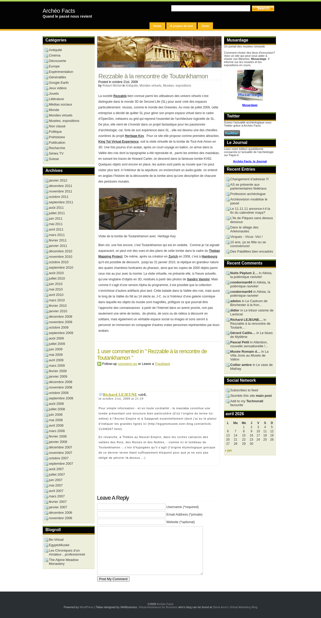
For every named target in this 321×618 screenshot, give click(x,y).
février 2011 (58, 240)
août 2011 (56, 208)
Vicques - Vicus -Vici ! (246, 237)
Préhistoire (57, 137)
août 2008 (56, 404)
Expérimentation (61, 72)
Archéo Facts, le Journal (250, 161)
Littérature (56, 99)
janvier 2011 (58, 246)
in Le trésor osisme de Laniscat (252, 312)
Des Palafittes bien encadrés (251, 251)
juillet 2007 (57, 474)
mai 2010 (56, 289)
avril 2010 (56, 295)
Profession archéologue (248, 194)
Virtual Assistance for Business (158, 607)
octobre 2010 (59, 262)
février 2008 (58, 436)
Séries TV (56, 153)
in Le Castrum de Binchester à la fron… (249, 303)
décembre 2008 (60, 382)
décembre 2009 (60, 316)
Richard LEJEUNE (120, 395)
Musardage (250, 105)
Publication (57, 142)
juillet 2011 (57, 213)
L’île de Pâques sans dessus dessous (251, 220)
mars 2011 (57, 235)
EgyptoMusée (59, 545)
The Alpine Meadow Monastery (64, 562)
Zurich (173, 256)
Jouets (54, 93)
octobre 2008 (59, 393)
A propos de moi (181, 25)
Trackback (162, 364)
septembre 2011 (61, 202)
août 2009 (56, 338)
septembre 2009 (61, 333)
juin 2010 (56, 284)
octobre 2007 (59, 458)
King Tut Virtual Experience (118, 141)
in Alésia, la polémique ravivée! (251, 275)
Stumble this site (251, 396)
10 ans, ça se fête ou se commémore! (248, 244)
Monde (54, 110)
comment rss (127, 364)
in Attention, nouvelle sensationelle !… (249, 344)
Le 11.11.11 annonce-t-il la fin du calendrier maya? (250, 210)
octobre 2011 (59, 197)
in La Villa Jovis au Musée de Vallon (249, 355)
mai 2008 (56, 420)
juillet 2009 (57, 344)
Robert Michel (112, 85)
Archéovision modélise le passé (249, 201)
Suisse (54, 159)
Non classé (57, 126)
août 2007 (56, 469)
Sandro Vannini (198, 279)
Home (157, 25)
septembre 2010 (61, 267)
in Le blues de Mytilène (251, 335)
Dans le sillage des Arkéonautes (244, 229)
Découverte (57, 61)
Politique (55, 132)
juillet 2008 (57, 409)
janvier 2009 (58, 376)
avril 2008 (56, 425)
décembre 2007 (60, 447)
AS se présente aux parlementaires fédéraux (248, 186)
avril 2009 (56, 360)
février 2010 (58, 306)
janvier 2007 (58, 507)
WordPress (87, 607)
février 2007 (58, 502)
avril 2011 (56, 229)
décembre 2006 (60, 513)
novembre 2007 (60, 453)
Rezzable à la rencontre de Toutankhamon (153, 76)
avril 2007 (56, 491)
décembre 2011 (60, 186)
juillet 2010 (57, 278)
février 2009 (58, 371)
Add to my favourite (246, 403)
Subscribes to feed (244, 390)
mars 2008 (57, 431)
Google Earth (59, 83)
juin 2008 (56, 414)
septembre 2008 (61, 398)
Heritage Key (134, 136)
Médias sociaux (60, 104)
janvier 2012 (58, 180)
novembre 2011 (60, 191)
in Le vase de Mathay (251, 367)
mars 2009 (57, 365)
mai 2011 (56, 224)
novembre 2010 (60, 257)
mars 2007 (57, 496)
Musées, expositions (177, 85)
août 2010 (56, 273)
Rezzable (120, 96)
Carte (205, 25)
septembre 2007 (61, 464)
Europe (54, 66)
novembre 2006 (60, 518)
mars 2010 (57, 300)
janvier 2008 (58, 442)
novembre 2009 (60, 322)
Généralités (57, 77)
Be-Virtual (56, 539)
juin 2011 (56, 218)
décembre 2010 (60, 251)
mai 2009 (56, 355)
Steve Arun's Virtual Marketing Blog (235, 607)
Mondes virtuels (150, 85)
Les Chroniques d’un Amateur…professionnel (67, 552)
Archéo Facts (59, 11)
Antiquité (132, 85)
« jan (228, 450)
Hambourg (209, 256)
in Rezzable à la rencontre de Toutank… (250, 323)
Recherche (57, 148)
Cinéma (55, 55)
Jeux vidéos (58, 88)
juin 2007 (56, 480)
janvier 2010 (58, 311)
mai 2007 (56, 485)
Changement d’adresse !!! (249, 179)
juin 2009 (56, 349)
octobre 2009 (59, 327)
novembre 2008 (60, 387)
